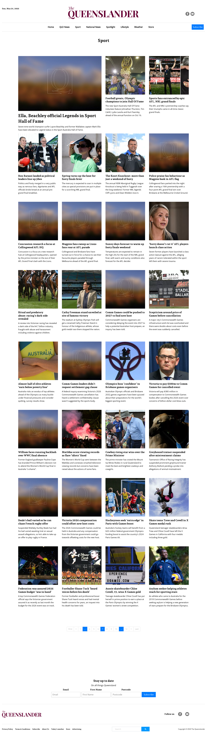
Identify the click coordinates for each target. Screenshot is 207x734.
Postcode (126, 689)
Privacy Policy (7, 729)
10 (116, 629)
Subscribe (198, 27)
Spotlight (110, 27)
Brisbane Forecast (14, 17)
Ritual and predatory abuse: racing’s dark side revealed (33, 315)
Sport (78, 27)
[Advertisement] (97, 656)
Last (137, 629)
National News (93, 27)
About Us (45, 729)
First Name (96, 689)
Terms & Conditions (22, 729)
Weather (138, 27)
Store (151, 27)
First (70, 629)
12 (126, 629)
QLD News (64, 27)
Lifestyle (125, 27)
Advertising (76, 729)
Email (66, 689)
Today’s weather (57, 729)
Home (51, 27)
